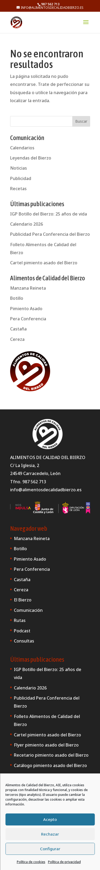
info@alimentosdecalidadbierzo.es (46, 490)
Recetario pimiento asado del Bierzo (51, 755)
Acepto (50, 819)
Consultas (24, 641)
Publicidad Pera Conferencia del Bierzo (50, 234)
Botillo (16, 298)
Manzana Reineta (28, 288)
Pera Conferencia (28, 319)
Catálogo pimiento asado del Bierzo (50, 765)
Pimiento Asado (26, 309)
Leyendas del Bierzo (30, 158)
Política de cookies (31, 862)
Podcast (22, 631)
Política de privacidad (64, 862)
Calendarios (22, 148)
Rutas (20, 620)
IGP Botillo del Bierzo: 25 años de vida (48, 214)
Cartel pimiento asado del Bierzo (43, 263)
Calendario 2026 (26, 224)
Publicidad (20, 178)
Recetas (18, 188)
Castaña (18, 329)
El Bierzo (22, 600)
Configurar (50, 848)
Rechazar (50, 834)
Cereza (17, 339)
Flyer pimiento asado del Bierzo (46, 745)
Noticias (18, 168)
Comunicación (28, 610)
